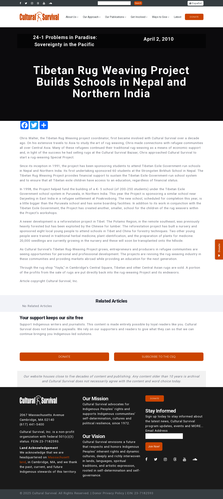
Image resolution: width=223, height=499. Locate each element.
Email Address (156, 431)
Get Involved (138, 17)
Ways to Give (159, 17)
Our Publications (114, 17)
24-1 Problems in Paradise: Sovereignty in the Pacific (65, 41)
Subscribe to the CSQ (158, 356)
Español (195, 3)
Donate (194, 17)
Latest (177, 17)
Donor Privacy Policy (108, 493)
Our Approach (91, 17)
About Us (71, 17)
